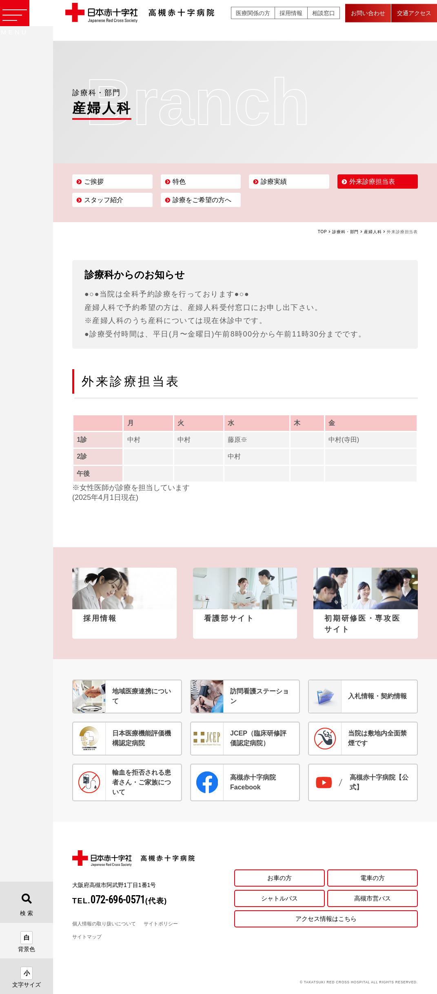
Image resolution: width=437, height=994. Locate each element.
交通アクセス (414, 20)
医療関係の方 (253, 20)
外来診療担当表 (372, 181)
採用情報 (291, 20)
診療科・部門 (345, 232)
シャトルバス (279, 898)
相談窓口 (323, 20)
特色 (179, 181)
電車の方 (372, 876)
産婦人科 (373, 232)
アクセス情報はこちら (326, 919)
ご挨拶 (94, 181)
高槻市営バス (372, 898)
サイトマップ (87, 937)
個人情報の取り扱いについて (104, 924)
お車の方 (279, 876)
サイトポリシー (161, 924)
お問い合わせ (368, 20)
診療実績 (274, 181)
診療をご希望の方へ (202, 199)
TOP (322, 232)
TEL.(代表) (119, 901)
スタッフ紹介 (103, 199)
